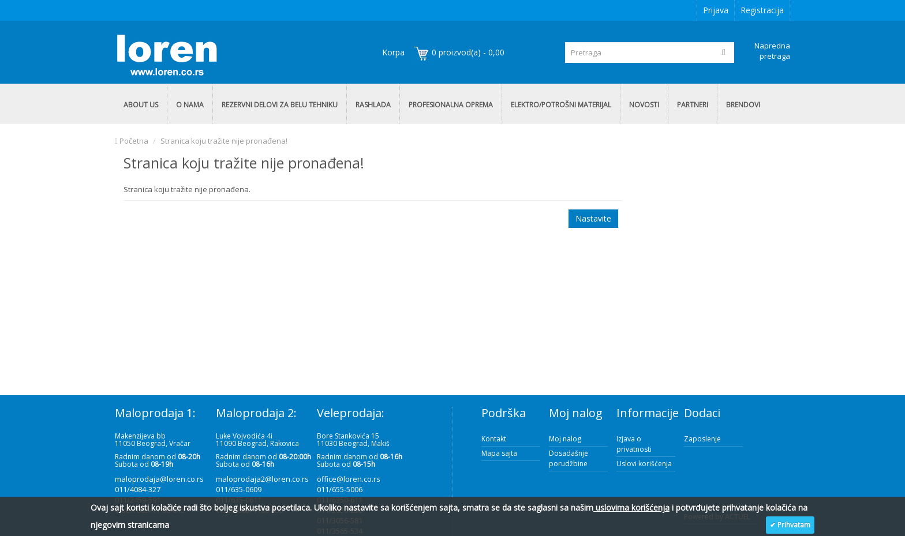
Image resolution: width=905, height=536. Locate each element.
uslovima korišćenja (631, 507)
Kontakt (493, 439)
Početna (131, 141)
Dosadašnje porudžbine (568, 458)
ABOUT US (141, 105)
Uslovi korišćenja (644, 463)
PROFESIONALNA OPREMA (451, 105)
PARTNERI (692, 105)
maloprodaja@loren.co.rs (159, 479)
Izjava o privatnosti (634, 444)
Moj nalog (565, 439)
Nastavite (593, 218)
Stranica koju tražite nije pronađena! (223, 141)
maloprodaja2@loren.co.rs (262, 479)
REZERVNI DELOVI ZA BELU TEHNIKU (280, 105)
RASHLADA (373, 105)
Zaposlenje (702, 439)
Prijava (715, 10)
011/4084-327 (137, 489)
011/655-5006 (339, 489)
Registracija (762, 10)
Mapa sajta (499, 453)
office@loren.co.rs (348, 479)
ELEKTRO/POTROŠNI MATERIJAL (561, 105)
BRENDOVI (743, 105)
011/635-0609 (238, 489)
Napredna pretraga (772, 50)
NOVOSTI (644, 105)
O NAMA (190, 105)
